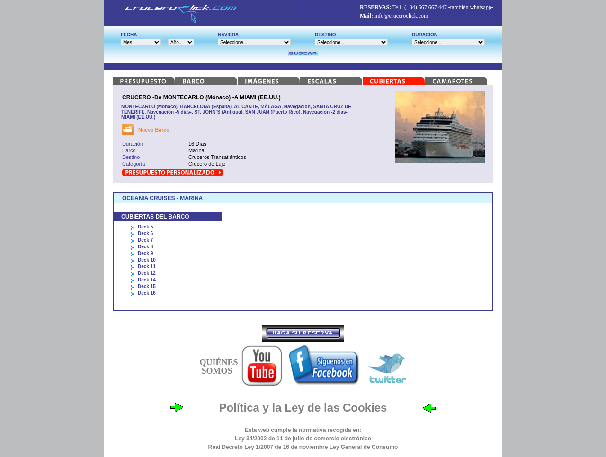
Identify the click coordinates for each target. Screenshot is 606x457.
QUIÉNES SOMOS (218, 367)
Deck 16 (147, 293)
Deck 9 (145, 253)
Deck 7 (145, 240)
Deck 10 (147, 260)
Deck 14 (147, 279)
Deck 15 (147, 286)
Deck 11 (147, 266)
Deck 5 (145, 226)
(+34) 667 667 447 (425, 7)
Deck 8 (145, 246)
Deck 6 (145, 233)
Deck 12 (147, 273)
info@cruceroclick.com (401, 15)
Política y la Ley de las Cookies (303, 407)
